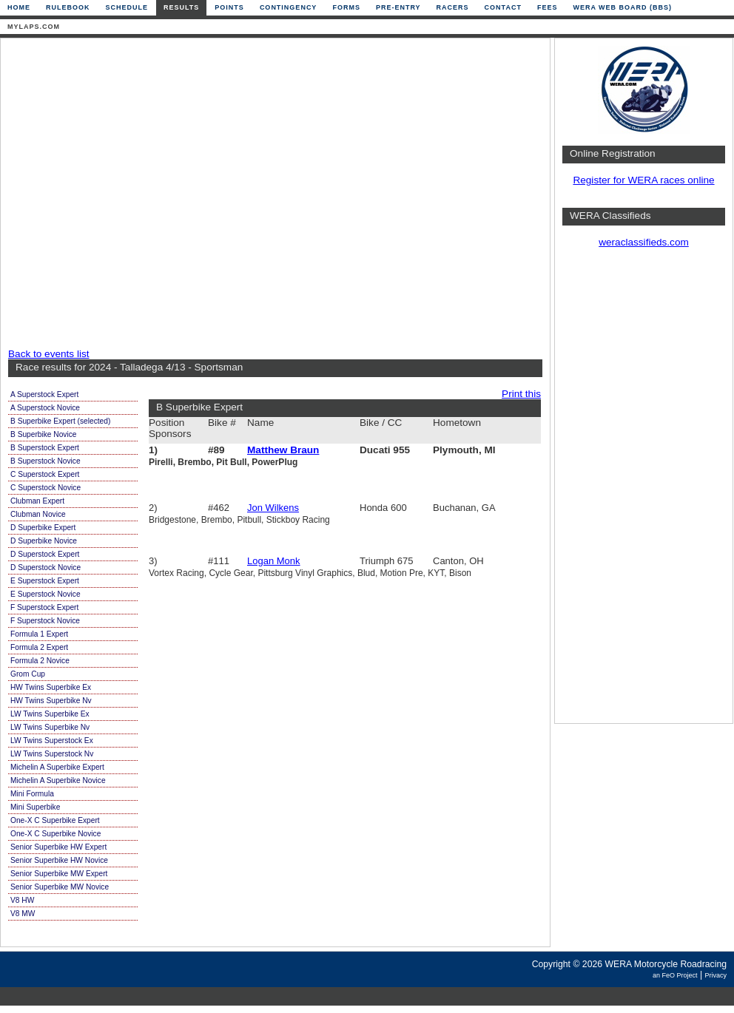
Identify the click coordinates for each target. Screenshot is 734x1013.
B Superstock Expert (44, 448)
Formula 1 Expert (39, 634)
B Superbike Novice (43, 434)
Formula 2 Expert (39, 647)
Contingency (288, 7)
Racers (453, 7)
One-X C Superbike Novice (55, 834)
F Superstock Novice (45, 621)
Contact (503, 7)
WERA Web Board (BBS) (622, 7)
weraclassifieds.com (644, 242)
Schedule (127, 7)
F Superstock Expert (44, 607)
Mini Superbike (35, 807)
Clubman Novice (38, 514)
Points (229, 7)
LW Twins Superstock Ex (51, 740)
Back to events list (49, 353)
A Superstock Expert (44, 394)
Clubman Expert (37, 501)
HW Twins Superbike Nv (51, 701)
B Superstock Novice (45, 461)
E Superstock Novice (45, 594)
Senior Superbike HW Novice (59, 860)
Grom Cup (27, 674)
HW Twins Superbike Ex (50, 687)
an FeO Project (675, 975)
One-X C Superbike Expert (55, 820)
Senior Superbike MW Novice (59, 887)
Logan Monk (273, 560)
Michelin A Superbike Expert (57, 767)
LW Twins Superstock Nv (51, 754)
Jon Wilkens (273, 507)
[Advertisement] (148, 194)
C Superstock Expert (44, 474)
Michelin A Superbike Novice (58, 780)
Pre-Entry (398, 7)
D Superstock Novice (45, 567)
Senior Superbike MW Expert (58, 874)
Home (18, 7)
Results (181, 7)
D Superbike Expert (42, 528)
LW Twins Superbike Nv (50, 727)
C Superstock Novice (45, 488)
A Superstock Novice (45, 408)
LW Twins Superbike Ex (50, 714)
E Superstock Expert (44, 581)
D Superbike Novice (43, 541)
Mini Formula (32, 794)
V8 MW (22, 913)
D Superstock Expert (44, 554)
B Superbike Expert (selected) (60, 421)
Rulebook (68, 7)
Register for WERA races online (643, 180)
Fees (547, 7)
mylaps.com (33, 26)
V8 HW (22, 900)
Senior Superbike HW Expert (58, 847)
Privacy (715, 975)
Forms (346, 7)
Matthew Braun (283, 449)
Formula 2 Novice (40, 661)
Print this (521, 393)
